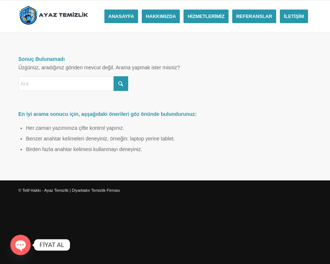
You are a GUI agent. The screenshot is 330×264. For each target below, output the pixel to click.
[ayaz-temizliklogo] (53, 16)
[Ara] (73, 83)
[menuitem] (121, 16)
